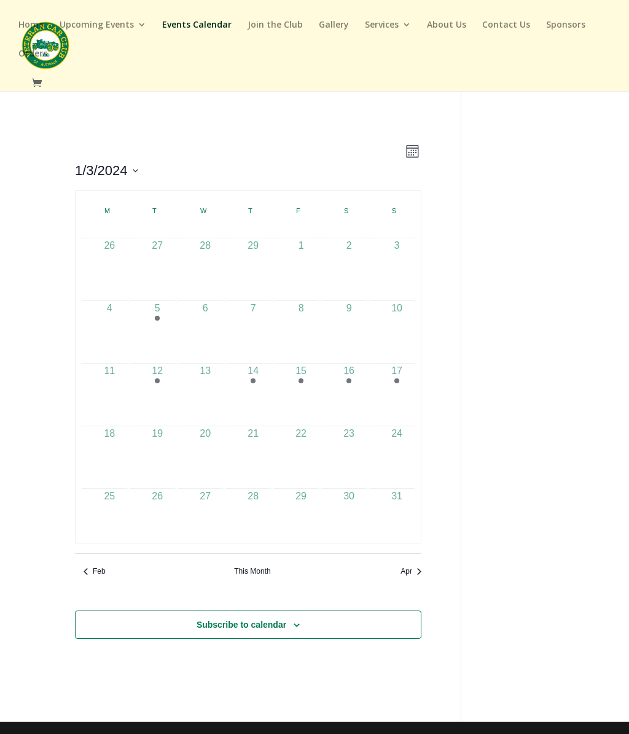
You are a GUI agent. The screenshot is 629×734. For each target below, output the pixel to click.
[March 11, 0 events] (109, 387)
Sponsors (565, 25)
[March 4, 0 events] (109, 324)
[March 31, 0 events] (397, 512)
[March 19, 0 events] (157, 450)
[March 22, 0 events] (301, 450)
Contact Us (506, 25)
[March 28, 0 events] (253, 512)
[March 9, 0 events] (349, 324)
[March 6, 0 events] (205, 324)
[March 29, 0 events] (301, 512)
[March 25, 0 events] (109, 512)
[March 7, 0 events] (253, 324)
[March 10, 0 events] (397, 324)
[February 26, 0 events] (109, 262)
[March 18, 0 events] (109, 450)
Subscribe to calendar (241, 625)
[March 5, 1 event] (157, 324)
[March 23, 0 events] (349, 450)
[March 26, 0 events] (157, 512)
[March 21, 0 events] (253, 450)
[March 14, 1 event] (253, 387)
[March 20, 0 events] (205, 450)
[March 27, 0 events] (205, 512)
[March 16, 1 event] (349, 387)
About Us (446, 25)
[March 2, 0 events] (349, 262)
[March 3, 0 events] (397, 262)
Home (31, 25)
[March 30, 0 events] (349, 512)
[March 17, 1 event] (397, 387)
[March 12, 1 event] (157, 387)
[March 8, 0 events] (301, 324)
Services (382, 25)
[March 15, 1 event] (301, 387)
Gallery (334, 25)
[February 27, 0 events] (157, 262)
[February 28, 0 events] (205, 262)
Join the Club (275, 25)
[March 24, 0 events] (397, 450)
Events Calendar (197, 25)
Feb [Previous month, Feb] (95, 571)
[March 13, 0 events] (205, 387)
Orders (32, 54)
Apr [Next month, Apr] (410, 571)
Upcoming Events (97, 25)
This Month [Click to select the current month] (252, 571)
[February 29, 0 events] (253, 262)
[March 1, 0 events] (301, 262)
